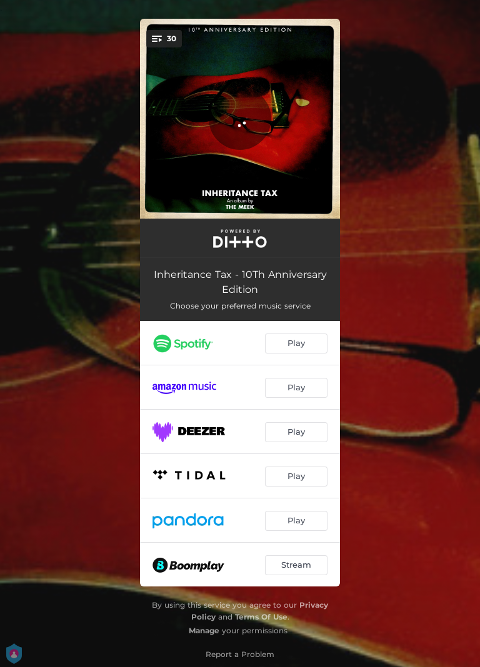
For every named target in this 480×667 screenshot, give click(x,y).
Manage (204, 630)
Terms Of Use (261, 616)
